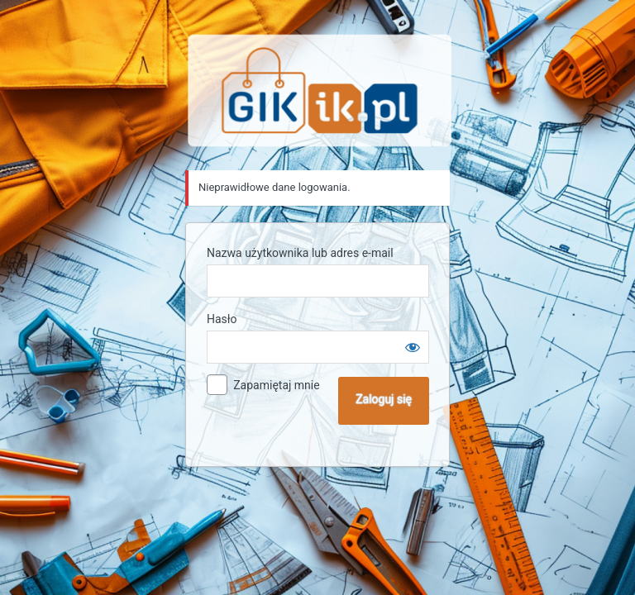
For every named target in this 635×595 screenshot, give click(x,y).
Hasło (222, 319)
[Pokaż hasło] (412, 347)
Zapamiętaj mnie (276, 385)
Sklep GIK (320, 90)
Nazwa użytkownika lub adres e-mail (300, 252)
